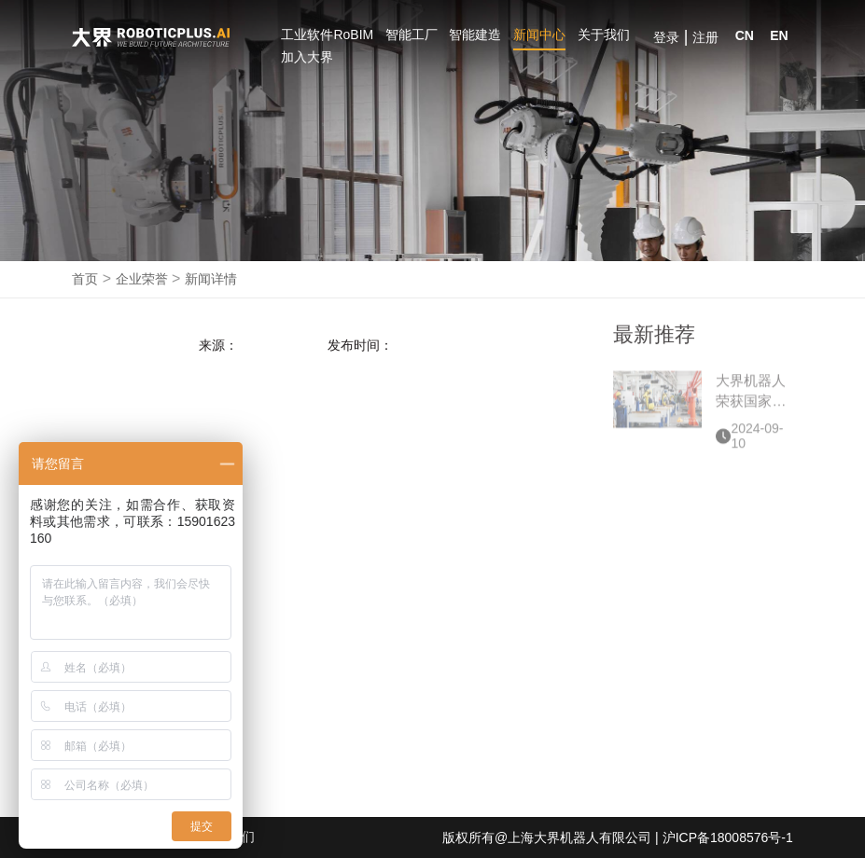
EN (779, 35)
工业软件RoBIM (327, 34)
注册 (705, 37)
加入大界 (307, 56)
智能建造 (475, 34)
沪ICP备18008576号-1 (728, 837)
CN (744, 35)
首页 (85, 278)
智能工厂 (411, 34)
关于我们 (604, 34)
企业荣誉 (142, 278)
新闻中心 (539, 34)
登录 (666, 37)
